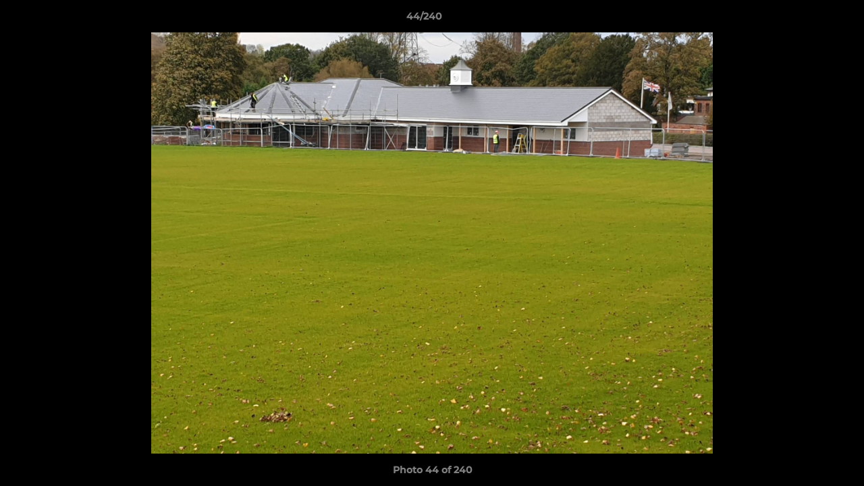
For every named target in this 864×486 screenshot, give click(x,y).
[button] (807, 20)
